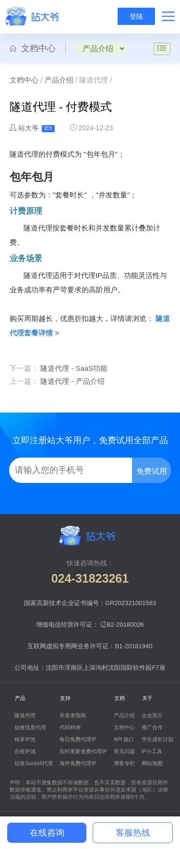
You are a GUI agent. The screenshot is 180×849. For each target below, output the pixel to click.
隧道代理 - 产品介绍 (72, 381)
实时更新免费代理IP (83, 751)
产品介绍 (59, 80)
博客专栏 (124, 763)
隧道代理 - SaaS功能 (74, 368)
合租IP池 (24, 751)
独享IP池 (24, 739)
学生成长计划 (157, 739)
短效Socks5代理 (33, 763)
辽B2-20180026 (122, 624)
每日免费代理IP (78, 739)
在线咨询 (47, 833)
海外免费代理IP (78, 763)
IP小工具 (152, 751)
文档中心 (33, 48)
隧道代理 (25, 715)
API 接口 (124, 739)
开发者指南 (73, 715)
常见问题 (124, 751)
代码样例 (70, 727)
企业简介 (152, 715)
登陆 (136, 16)
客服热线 (133, 833)
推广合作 (152, 727)
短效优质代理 (30, 727)
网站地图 (152, 763)
